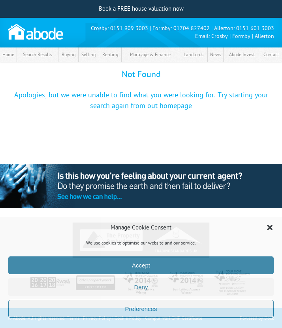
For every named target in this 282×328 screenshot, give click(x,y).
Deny (141, 287)
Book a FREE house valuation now (141, 9)
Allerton (264, 36)
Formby (241, 36)
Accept (141, 265)
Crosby (219, 36)
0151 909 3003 (129, 28)
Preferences (141, 308)
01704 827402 (191, 28)
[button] (270, 227)
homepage (176, 106)
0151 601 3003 (255, 28)
